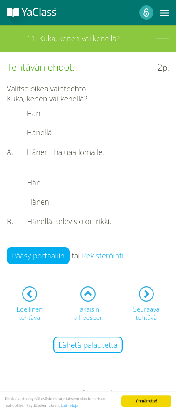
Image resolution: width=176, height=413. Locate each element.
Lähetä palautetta (87, 345)
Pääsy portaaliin (38, 256)
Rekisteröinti (102, 256)
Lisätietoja (69, 405)
